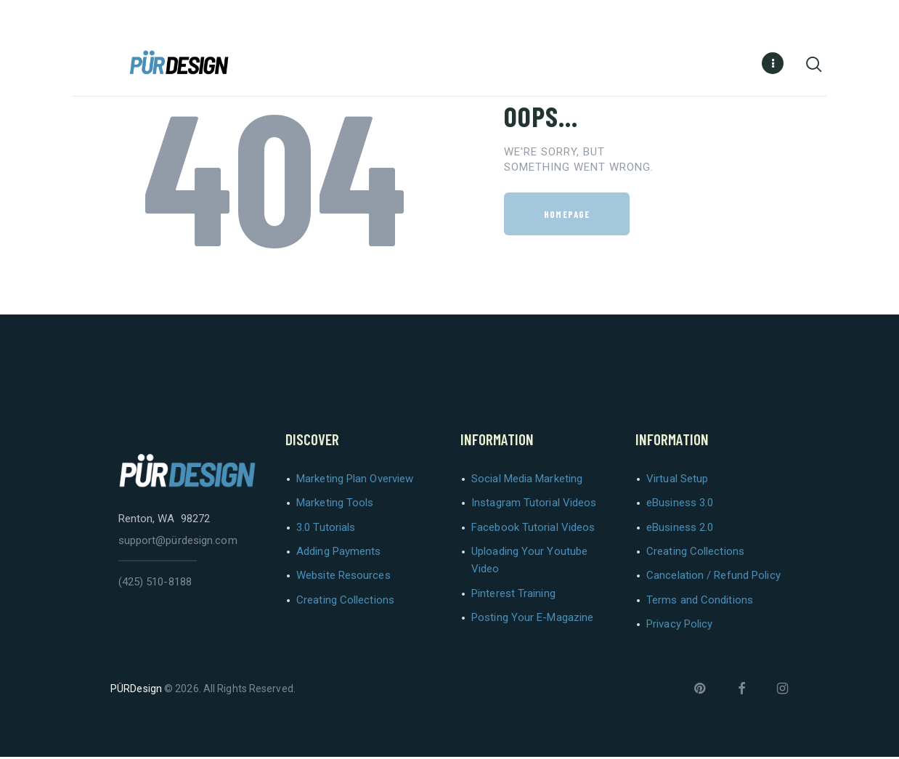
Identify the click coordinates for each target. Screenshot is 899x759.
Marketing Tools (335, 504)
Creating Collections (345, 602)
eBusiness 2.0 (679, 529)
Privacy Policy (679, 626)
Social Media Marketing (526, 480)
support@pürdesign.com (177, 542)
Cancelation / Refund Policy (713, 577)
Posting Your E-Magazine (532, 619)
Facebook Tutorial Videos (533, 529)
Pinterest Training (513, 595)
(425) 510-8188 (155, 583)
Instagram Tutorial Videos (534, 504)
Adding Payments (338, 553)
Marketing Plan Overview (354, 480)
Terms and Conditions (699, 602)
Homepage (567, 216)
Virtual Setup (677, 480)
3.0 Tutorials (325, 529)
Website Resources (343, 577)
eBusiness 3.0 (679, 504)
